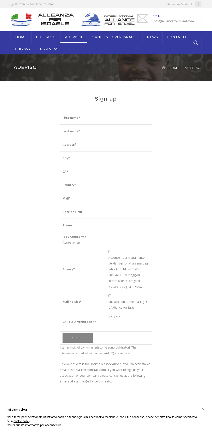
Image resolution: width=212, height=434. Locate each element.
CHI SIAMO (46, 37)
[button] (203, 409)
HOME (21, 37)
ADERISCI (73, 37)
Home (174, 68)
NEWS (152, 37)
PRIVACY (23, 48)
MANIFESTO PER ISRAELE (115, 37)
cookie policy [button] (21, 421)
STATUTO (48, 48)
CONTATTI (176, 37)
